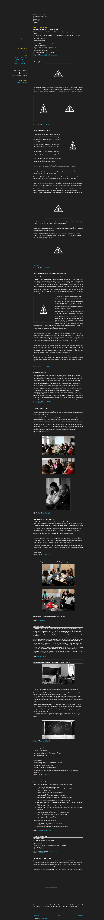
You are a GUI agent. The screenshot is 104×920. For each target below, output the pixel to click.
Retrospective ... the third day (42, 858)
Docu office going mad (39, 748)
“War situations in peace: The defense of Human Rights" (50, 273)
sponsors (72, 12)
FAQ (21, 39)
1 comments (47, 619)
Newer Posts (36, 915)
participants (44, 14)
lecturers (53, 12)
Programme (35, 14)
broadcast (16, 63)
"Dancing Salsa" (38, 62)
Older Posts (80, 915)
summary (40, 910)
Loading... (24, 50)
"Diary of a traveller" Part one (42, 130)
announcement (42, 55)
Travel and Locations (37, 22)
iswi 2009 (35, 12)
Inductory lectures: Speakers (41, 782)
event (17, 61)
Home (58, 915)
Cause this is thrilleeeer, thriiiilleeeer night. (45, 29)
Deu (85, 12)
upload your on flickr (20, 72)
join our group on (20, 70)
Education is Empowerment (41, 626)
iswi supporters (62, 14)
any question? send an (20, 73)
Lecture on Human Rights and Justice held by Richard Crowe (51, 662)
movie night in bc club (39, 372)
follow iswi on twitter (22, 82)
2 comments (47, 774)
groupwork (49, 55)
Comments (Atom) (44, 918)
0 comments (47, 54)
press (79, 14)
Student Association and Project (40, 16)
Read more (36, 265)
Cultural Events (36, 19)
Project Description (37, 17)
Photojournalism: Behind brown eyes (44, 519)
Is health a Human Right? (41, 408)
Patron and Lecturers (37, 20)
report (55, 55)
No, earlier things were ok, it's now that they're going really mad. (52, 562)
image (39, 513)
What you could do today (40, 836)
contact (24, 39)
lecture (43, 513)
